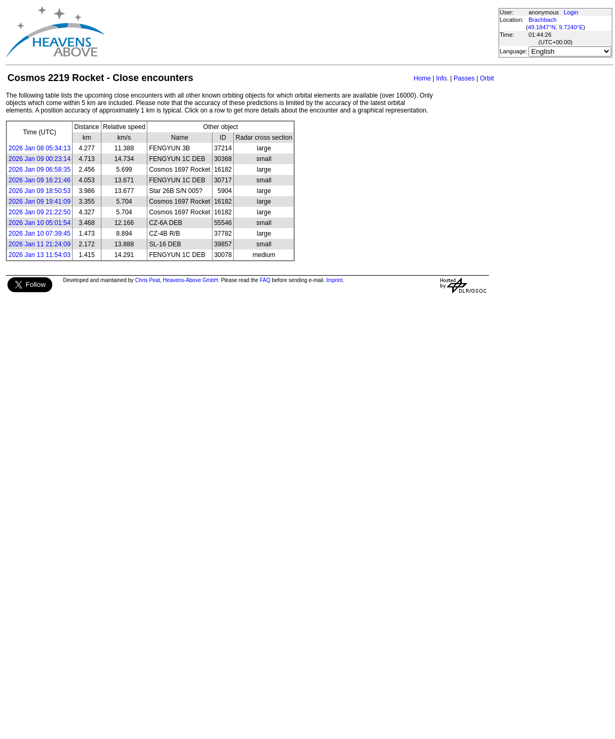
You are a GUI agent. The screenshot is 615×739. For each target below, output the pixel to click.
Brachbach (543, 20)
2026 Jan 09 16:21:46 (39, 180)
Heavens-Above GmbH (190, 280)
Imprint (334, 280)
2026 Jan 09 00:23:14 (39, 159)
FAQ (265, 280)
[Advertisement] (301, 32)
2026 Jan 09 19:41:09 (39, 201)
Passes (464, 78)
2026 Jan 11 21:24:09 (39, 244)
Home (422, 78)
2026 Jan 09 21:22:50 (39, 212)
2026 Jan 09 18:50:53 (39, 191)
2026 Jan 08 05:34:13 (39, 148)
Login (571, 12)
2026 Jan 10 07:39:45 (39, 233)
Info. (442, 78)
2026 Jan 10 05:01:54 (39, 223)
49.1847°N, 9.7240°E (556, 27)
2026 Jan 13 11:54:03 (39, 255)
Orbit (487, 78)
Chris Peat (147, 280)
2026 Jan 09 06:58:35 (39, 169)
